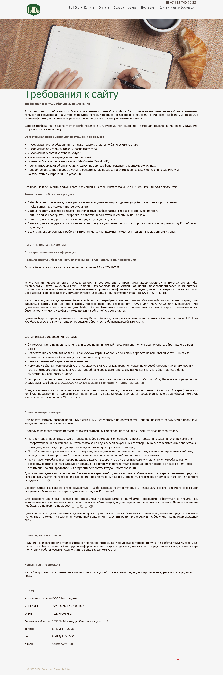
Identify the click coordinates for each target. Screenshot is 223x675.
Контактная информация (177, 7)
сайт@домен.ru (62, 644)
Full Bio (75, 7)
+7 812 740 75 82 (180, 2)
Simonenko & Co (62, 669)
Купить (89, 7)
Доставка (148, 7)
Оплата (103, 7)
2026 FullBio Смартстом (41, 669)
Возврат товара (125, 7)
